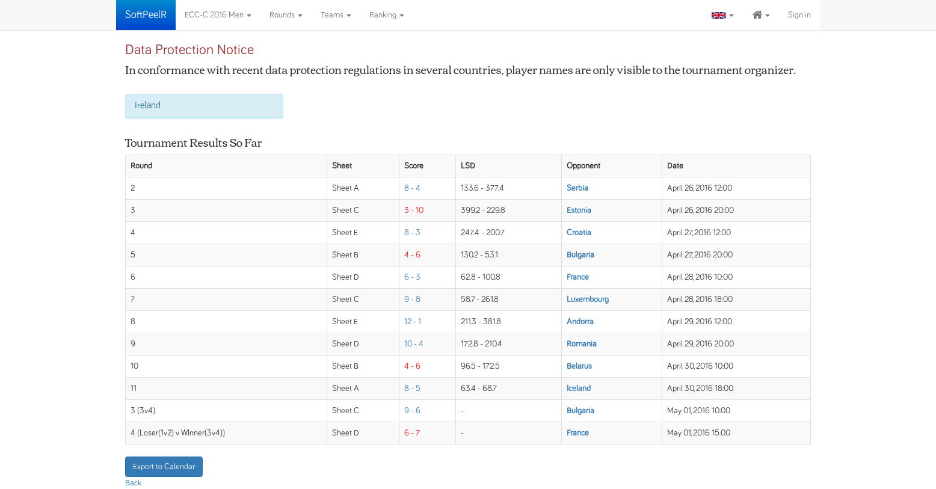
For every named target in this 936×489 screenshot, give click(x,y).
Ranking (386, 15)
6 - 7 (412, 433)
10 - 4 (413, 344)
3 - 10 (413, 210)
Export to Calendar (164, 467)
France (578, 277)
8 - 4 (412, 188)
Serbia (577, 188)
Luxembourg (588, 299)
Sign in (799, 15)
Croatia (579, 233)
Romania (582, 344)
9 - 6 (412, 411)
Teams (336, 15)
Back (133, 483)
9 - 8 (412, 299)
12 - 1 (412, 322)
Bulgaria (580, 255)
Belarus (579, 366)
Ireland (148, 105)
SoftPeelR (146, 15)
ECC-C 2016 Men (218, 15)
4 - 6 (412, 255)
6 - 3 (412, 277)
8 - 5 (412, 388)
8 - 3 (412, 233)
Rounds (286, 15)
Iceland (579, 388)
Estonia (579, 210)
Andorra (580, 322)
